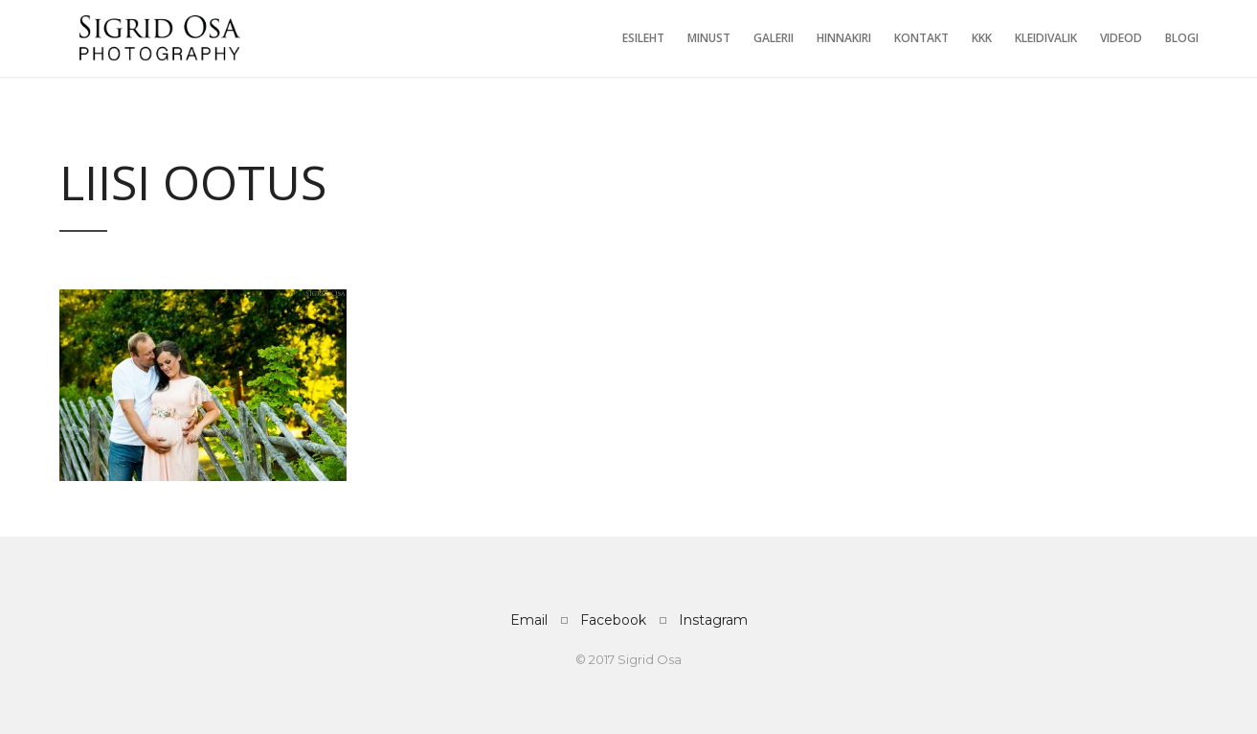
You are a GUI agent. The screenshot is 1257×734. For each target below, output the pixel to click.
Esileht (643, 38)
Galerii (773, 38)
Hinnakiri (844, 38)
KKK (982, 38)
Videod (1121, 38)
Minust (708, 38)
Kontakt (921, 38)
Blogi (1182, 38)
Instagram (713, 620)
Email (529, 620)
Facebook (613, 620)
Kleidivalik (1046, 38)
